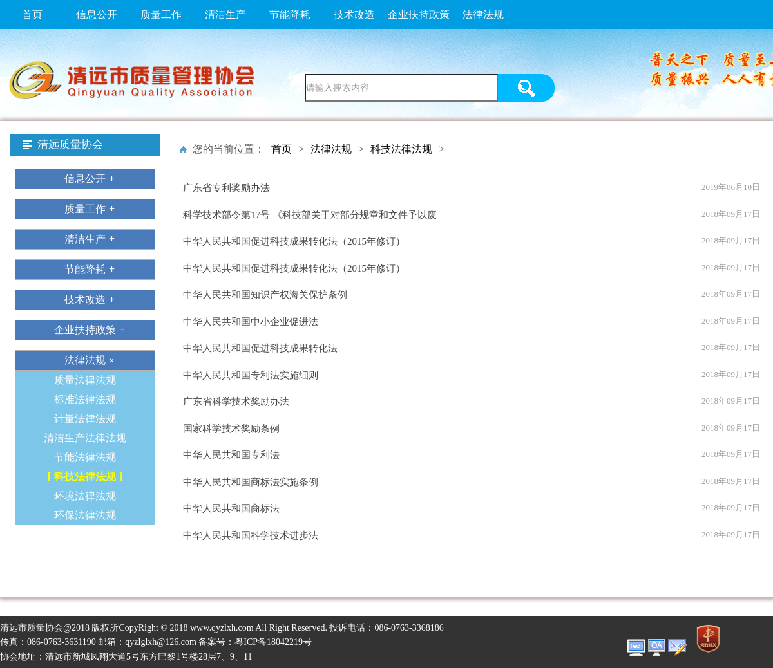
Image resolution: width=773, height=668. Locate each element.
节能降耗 (289, 14)
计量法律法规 (85, 418)
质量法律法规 (85, 380)
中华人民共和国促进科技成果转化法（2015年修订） (294, 241)
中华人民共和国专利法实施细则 (250, 375)
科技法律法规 (85, 476)
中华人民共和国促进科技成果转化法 (260, 348)
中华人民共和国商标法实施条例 (250, 482)
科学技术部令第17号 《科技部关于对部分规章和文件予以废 (310, 215)
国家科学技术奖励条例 (231, 428)
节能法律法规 (85, 457)
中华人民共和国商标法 (231, 508)
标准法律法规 (85, 399)
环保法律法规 (85, 515)
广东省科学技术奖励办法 (236, 401)
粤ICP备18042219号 (273, 642)
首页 (32, 14)
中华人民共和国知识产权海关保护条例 (265, 295)
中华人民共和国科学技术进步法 (250, 535)
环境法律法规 (85, 495)
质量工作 (161, 14)
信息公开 (96, 14)
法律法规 (483, 14)
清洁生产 (225, 14)
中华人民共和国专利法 (231, 455)
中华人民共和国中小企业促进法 (250, 322)
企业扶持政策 (419, 14)
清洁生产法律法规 (85, 437)
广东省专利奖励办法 (226, 188)
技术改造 (354, 14)
